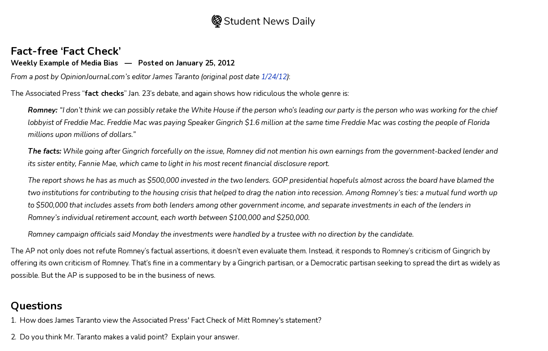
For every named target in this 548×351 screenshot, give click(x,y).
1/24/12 (274, 77)
